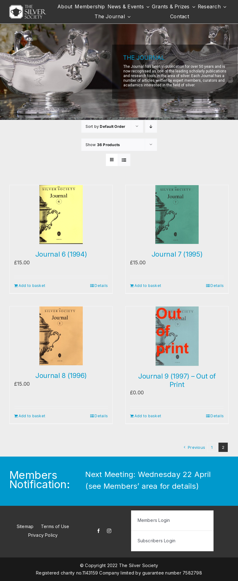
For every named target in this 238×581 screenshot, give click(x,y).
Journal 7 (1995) (177, 254)
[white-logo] (27, 7)
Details (101, 285)
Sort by (106, 126)
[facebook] (98, 531)
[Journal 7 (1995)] (177, 214)
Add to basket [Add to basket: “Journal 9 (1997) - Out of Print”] (147, 416)
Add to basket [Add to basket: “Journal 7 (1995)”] (147, 285)
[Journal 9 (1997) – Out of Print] (177, 336)
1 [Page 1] (212, 447)
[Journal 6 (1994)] (61, 214)
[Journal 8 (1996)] (61, 335)
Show (103, 144)
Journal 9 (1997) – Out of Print (177, 380)
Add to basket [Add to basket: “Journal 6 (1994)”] (32, 285)
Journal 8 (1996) (61, 375)
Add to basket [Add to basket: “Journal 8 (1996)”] (32, 416)
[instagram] (109, 531)
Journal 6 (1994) (61, 254)
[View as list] (124, 160)
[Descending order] (151, 126)
